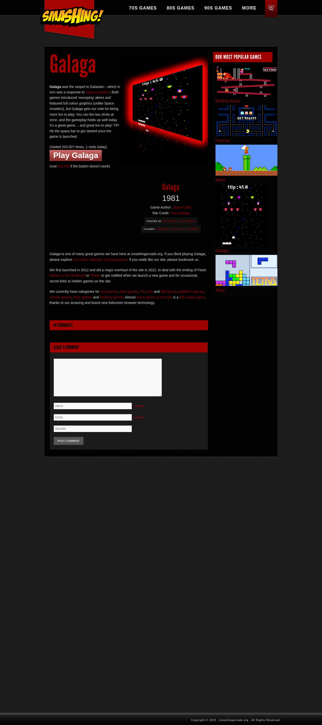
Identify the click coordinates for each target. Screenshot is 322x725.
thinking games (111, 297)
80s (150, 292)
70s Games (143, 7)
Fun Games (187, 221)
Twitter (95, 275)
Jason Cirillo (182, 207)
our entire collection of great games (100, 260)
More (249, 7)
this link (63, 166)
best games (129, 292)
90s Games (218, 7)
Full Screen (189, 229)
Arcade (162, 229)
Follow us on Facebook (67, 275)
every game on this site (154, 297)
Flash (174, 229)
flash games (83, 297)
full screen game (192, 297)
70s (143, 292)
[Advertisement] (187, 31)
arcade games (61, 297)
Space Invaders (98, 92)
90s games (169, 292)
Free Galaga (180, 213)
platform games (191, 292)
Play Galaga (75, 155)
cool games (109, 292)
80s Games (180, 7)
